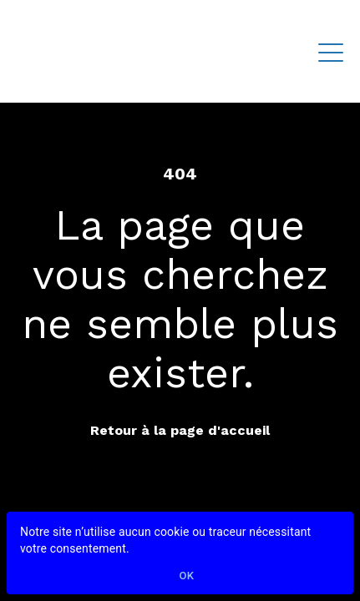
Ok (187, 576)
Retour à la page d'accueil (180, 430)
